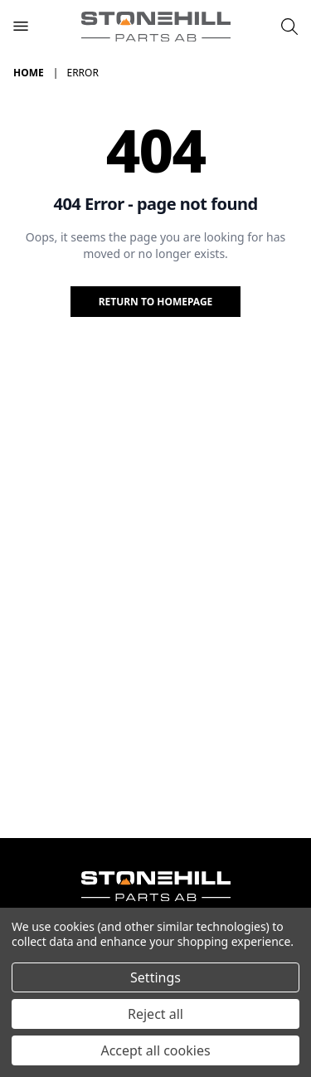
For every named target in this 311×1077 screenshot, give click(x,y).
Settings (155, 977)
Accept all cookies (155, 1050)
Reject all (155, 1014)
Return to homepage (156, 302)
